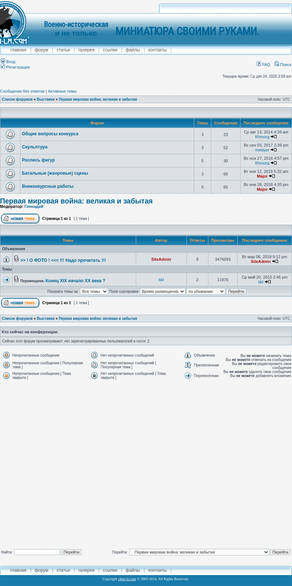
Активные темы (62, 91)
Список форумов (17, 99)
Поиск (282, 64)
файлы (133, 50)
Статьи (63, 50)
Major (262, 176)
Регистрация (15, 67)
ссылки (110, 50)
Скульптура (34, 147)
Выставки (46, 99)
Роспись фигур (38, 160)
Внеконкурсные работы (48, 186)
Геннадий (33, 206)
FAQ (263, 64)
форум (41, 50)
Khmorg (262, 137)
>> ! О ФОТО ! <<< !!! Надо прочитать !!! (63, 260)
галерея (86, 50)
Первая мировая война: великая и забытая (98, 99)
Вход (8, 61)
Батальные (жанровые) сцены (55, 173)
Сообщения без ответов (22, 91)
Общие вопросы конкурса (50, 133)
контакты (157, 50)
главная (18, 50)
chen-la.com (127, 579)
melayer (262, 150)
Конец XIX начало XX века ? (75, 280)
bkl (161, 280)
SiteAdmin (161, 259)
